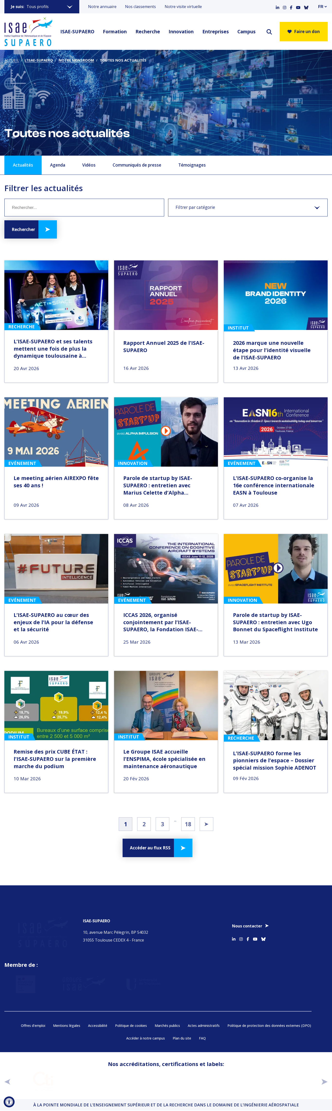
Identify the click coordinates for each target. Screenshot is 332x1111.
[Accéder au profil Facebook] (291, 6)
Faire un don (303, 31)
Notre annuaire (102, 6)
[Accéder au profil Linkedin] (277, 6)
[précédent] (7, 1081)
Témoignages (192, 165)
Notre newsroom (76, 60)
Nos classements (140, 6)
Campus (246, 31)
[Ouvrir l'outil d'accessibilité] (9, 1101)
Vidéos (89, 165)
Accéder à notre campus (145, 1038)
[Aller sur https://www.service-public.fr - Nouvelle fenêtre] (32, 981)
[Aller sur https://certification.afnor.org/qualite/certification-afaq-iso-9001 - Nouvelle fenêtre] (191, 1082)
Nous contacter (247, 923)
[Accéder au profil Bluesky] (306, 6)
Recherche (147, 31)
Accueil (11, 60)
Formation (115, 31)
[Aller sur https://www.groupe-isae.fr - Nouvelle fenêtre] (83, 981)
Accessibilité (97, 1026)
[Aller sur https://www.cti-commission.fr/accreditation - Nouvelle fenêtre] (43, 1082)
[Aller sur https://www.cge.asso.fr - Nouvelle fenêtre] (92, 1082)
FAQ (202, 1038)
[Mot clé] (84, 207)
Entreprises (215, 31)
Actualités (23, 165)
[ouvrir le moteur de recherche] (269, 32)
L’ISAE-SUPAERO (39, 60)
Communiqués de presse (137, 165)
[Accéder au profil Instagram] (284, 6)
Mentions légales (66, 1026)
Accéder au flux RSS (150, 848)
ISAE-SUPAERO (77, 31)
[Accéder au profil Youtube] (298, 6)
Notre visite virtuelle (183, 6)
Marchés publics (167, 1026)
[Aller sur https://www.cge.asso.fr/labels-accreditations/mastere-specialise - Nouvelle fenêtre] (240, 1082)
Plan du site (182, 1038)
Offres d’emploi (33, 1026)
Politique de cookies (131, 1026)
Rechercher (23, 229)
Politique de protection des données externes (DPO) (269, 1026)
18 (188, 824)
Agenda (57, 165)
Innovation (181, 31)
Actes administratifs (204, 1026)
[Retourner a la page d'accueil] (28, 31)
